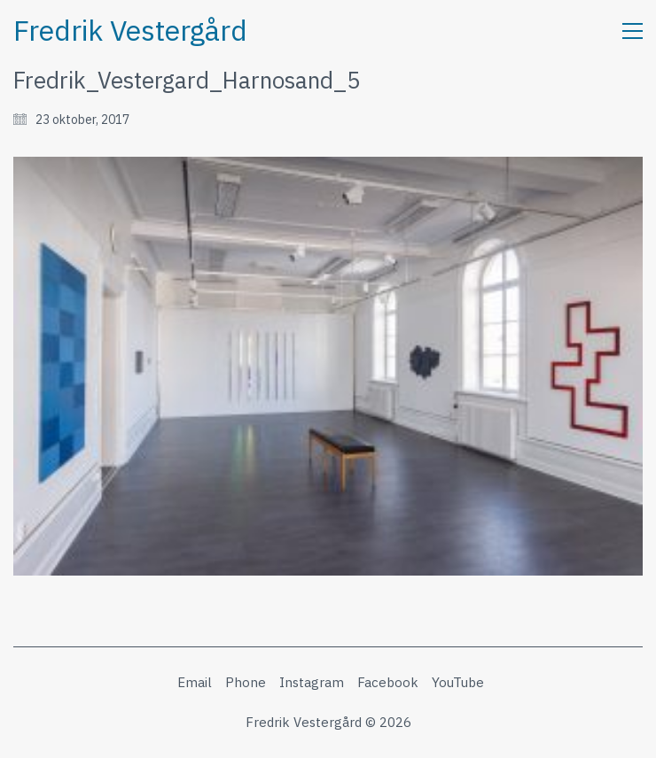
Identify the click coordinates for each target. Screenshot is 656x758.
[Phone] (245, 683)
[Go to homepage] (130, 31)
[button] (632, 31)
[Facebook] (387, 683)
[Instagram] (311, 683)
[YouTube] (458, 683)
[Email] (194, 683)
